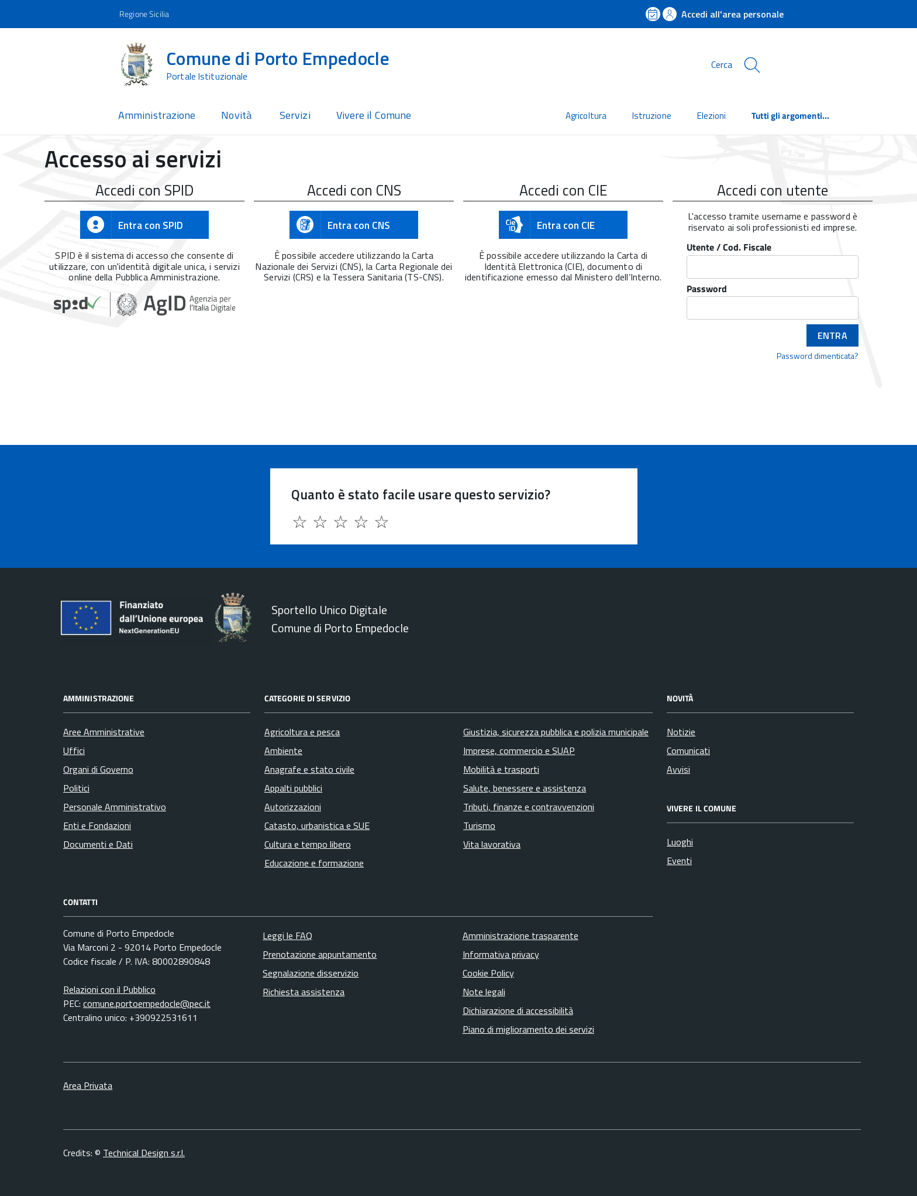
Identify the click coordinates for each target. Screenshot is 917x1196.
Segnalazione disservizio (310, 973)
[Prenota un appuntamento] (654, 14)
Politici (76, 788)
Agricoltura (586, 115)
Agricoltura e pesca (302, 732)
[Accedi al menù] (58, 62)
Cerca (721, 64)
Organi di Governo (98, 769)
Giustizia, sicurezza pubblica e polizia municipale (556, 732)
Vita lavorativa (491, 844)
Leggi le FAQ (287, 935)
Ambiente (283, 750)
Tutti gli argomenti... (790, 115)
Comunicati (688, 750)
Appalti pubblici (293, 788)
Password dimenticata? (818, 355)
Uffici (74, 750)
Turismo (479, 825)
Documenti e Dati (98, 844)
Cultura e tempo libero (307, 844)
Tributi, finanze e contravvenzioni (528, 807)
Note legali (484, 992)
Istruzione (651, 115)
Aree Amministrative (103, 732)
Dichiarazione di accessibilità (518, 1010)
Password (707, 289)
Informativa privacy (501, 954)
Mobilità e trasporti (501, 769)
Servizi (295, 115)
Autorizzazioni (292, 807)
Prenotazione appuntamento (320, 954)
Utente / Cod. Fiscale (729, 248)
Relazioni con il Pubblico (109, 989)
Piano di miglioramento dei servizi (528, 1029)
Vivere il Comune (373, 115)
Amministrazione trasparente (520, 935)
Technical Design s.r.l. (144, 1153)
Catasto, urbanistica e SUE (317, 825)
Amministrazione (156, 115)
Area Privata (87, 1085)
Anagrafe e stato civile (309, 769)
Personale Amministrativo (114, 807)
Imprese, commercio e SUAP (519, 750)
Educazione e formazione (314, 863)
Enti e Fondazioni (97, 825)
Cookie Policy (488, 973)
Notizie (681, 732)
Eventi (679, 861)
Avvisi (678, 769)
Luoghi (680, 842)
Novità (237, 115)
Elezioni (711, 115)
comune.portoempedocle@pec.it (147, 1003)
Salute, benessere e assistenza (524, 788)
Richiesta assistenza (303, 992)
